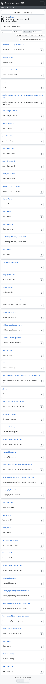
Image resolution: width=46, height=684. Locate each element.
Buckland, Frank (8, 57)
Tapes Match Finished (10, 70)
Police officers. (7, 350)
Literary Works (7, 199)
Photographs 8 (7, 212)
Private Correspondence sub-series (14, 300)
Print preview (6, 32)
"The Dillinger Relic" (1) (10, 111)
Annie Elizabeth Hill (9, 161)
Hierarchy (17, 32)
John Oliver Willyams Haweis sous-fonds (16, 136)
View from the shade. (9, 414)
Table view (37, 32)
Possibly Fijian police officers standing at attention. (19, 477)
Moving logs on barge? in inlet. (12, 629)
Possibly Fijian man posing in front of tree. (16, 603)
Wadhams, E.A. (7, 515)
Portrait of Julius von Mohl (11, 186)
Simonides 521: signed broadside (13, 45)
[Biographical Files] (9, 275)
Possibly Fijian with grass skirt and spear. (16, 591)
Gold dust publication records (12, 325)
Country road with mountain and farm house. (17, 465)
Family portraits (8, 287)
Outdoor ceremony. (9, 363)
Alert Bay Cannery (8, 654)
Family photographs (9, 312)
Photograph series (9, 148)
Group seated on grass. (10, 427)
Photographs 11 (8, 249)
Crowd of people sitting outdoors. (14, 439)
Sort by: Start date (22, 35)
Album (5, 389)
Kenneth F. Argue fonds (10, 540)
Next (27, 681)
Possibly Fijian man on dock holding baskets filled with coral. (22, 375)
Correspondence (8, 123)
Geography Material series (11, 490)
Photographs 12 (8, 224)
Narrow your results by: (23, 12)
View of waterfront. (9, 553)
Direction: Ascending (37, 35)
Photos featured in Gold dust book (14, 402)
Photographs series (9, 174)
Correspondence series (10, 262)
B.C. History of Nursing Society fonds (14, 237)
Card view (27, 32)
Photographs (7, 528)
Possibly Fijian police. (9, 452)
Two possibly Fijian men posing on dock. (16, 616)
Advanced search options (13, 26)
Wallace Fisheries (8, 502)
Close (12, 17)
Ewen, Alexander (8, 666)
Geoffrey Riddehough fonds (12, 338)
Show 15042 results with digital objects (32, 39)
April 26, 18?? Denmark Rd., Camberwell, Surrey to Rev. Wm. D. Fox (23, 96)
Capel (4, 82)
